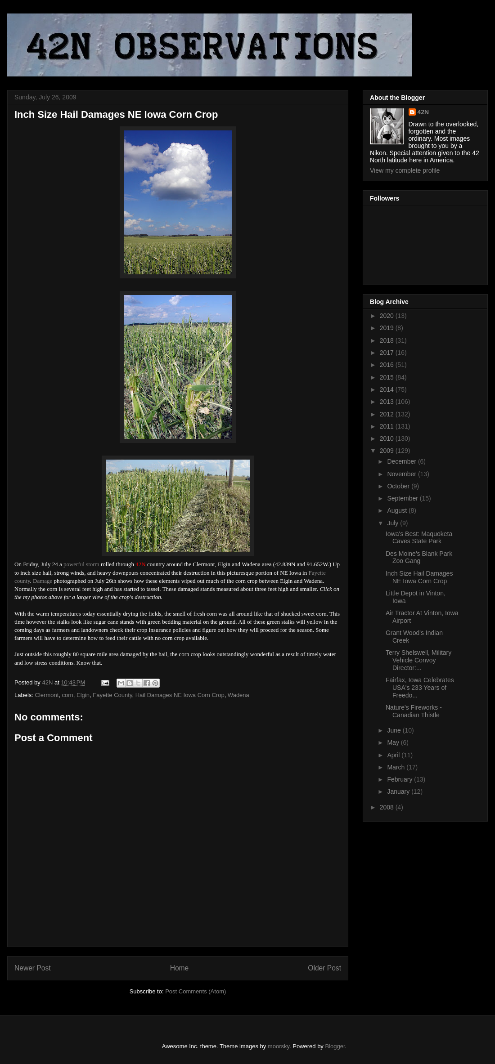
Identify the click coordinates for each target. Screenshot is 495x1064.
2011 (388, 426)
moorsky (278, 1046)
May (393, 742)
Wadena (238, 695)
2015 (388, 377)
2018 (388, 340)
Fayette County (112, 695)
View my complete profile (405, 170)
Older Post (324, 968)
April (394, 755)
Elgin (83, 695)
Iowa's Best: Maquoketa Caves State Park (419, 537)
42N (423, 112)
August (397, 510)
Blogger (335, 1046)
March (396, 767)
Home (179, 968)
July (393, 523)
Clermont (47, 695)
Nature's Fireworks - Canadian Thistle (414, 711)
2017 (388, 352)
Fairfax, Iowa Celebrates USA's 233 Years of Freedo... (420, 687)
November (402, 474)
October (399, 486)
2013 (388, 401)
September (403, 498)
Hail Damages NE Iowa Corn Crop (180, 695)
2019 (388, 327)
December (402, 461)
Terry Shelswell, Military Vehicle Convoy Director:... (418, 660)
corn (67, 695)
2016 (388, 364)
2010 (388, 438)
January (399, 791)
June (394, 730)
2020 (388, 315)
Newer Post (32, 968)
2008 (388, 807)
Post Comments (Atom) (195, 991)
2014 (388, 389)
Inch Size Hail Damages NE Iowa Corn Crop (419, 577)
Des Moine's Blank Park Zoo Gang (419, 557)
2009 (388, 450)
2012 (388, 414)
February (400, 779)
